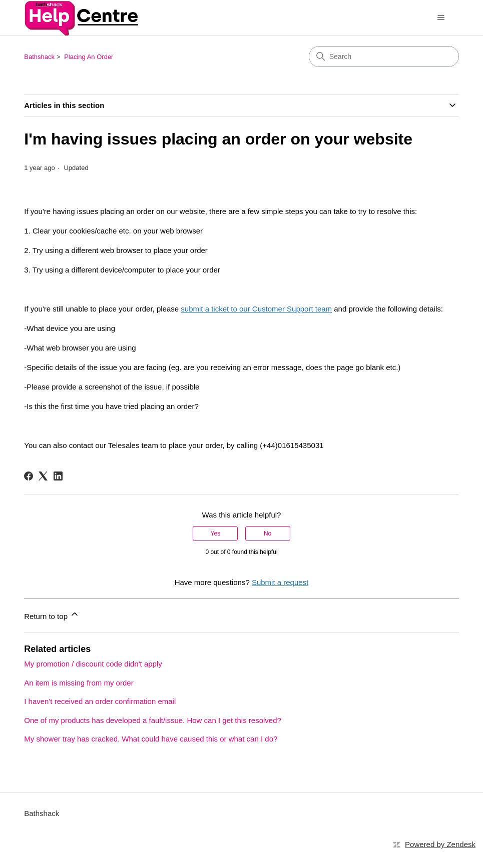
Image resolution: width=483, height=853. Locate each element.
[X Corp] (43, 476)
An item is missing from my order (78, 682)
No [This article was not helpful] (267, 533)
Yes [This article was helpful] (216, 533)
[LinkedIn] (58, 476)
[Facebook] (28, 476)
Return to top (52, 614)
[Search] (383, 56)
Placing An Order (88, 56)
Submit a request (280, 582)
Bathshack (39, 56)
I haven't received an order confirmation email (100, 701)
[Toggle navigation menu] (441, 18)
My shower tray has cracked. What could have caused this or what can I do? (150, 738)
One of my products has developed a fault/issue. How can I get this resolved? (152, 720)
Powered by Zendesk (440, 844)
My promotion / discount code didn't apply (93, 664)
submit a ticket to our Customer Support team (256, 308)
